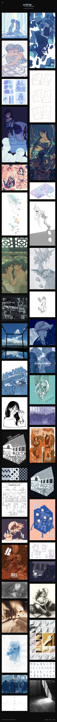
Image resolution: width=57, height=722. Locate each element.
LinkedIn (53, 719)
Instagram (46, 719)
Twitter (50, 719)
